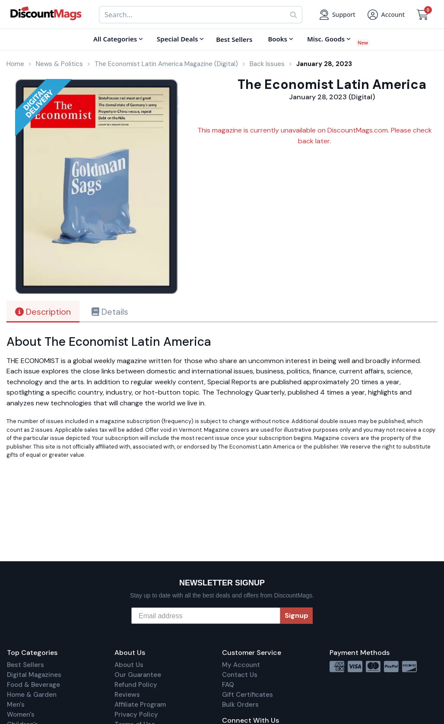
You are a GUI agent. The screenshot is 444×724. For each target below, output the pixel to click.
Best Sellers (25, 665)
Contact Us (239, 674)
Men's (16, 704)
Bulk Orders (240, 704)
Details (110, 311)
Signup (296, 615)
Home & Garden (32, 694)
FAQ (228, 684)
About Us (128, 665)
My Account (241, 665)
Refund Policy (135, 684)
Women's (21, 714)
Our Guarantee (137, 674)
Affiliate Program (140, 704)
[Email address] (205, 615)
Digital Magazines (34, 674)
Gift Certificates (247, 694)
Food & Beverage (33, 684)
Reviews (127, 694)
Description (43, 311)
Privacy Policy (136, 714)
